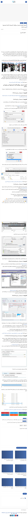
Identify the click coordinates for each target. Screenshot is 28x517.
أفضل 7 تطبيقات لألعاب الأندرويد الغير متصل (16, 82)
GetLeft (19, 105)
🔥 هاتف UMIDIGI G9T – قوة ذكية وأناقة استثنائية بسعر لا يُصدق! (16, 198)
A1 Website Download (15, 344)
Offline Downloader (13, 290)
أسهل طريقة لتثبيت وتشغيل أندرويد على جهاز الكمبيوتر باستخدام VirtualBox (20, 474)
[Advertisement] (14, 13)
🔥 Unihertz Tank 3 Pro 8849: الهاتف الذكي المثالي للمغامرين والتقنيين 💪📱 (14, 201)
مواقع (21, 425)
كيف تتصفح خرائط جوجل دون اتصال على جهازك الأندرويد (14, 181)
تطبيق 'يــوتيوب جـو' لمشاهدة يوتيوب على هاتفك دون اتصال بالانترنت (12, 333)
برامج (25, 425)
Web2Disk (25, 324)
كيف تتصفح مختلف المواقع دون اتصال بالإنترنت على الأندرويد (13, 409)
